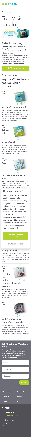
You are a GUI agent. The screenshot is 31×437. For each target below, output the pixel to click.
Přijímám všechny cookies (16, 235)
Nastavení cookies (15, 244)
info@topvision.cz (12, 416)
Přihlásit (24, 383)
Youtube (19, 431)
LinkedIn (4, 431)
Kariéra (19, 397)
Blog (18, 401)
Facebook (9, 431)
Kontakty (5, 401)
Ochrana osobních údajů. (10, 358)
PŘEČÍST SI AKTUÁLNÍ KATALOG (15, 69)
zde (17, 228)
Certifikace (5, 397)
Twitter (14, 431)
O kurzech (20, 392)
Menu (28, 6)
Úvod (3, 12)
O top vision (6, 392)
